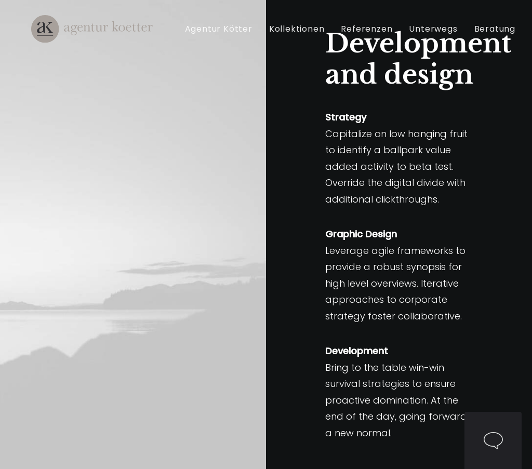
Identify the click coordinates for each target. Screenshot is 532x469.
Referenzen (372, 36)
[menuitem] (227, 35)
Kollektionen (302, 36)
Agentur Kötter (224, 36)
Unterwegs (439, 36)
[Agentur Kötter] (91, 35)
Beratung (500, 36)
